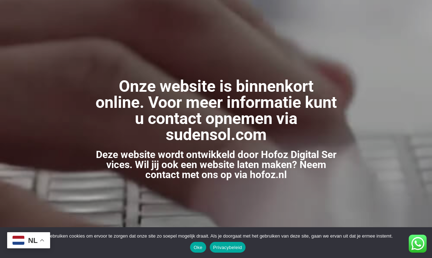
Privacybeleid (227, 247)
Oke (198, 247)
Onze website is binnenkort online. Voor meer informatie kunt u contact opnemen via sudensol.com (216, 110)
